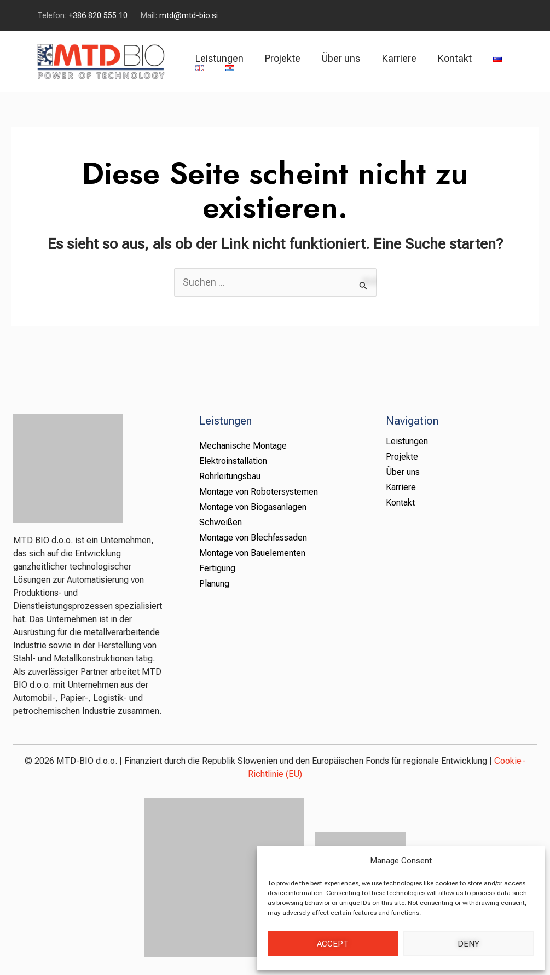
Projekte (280, 58)
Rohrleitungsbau (229, 476)
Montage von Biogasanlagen (252, 507)
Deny (468, 944)
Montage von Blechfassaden (253, 537)
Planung (214, 583)
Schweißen (220, 522)
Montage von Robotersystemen (258, 491)
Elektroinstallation (233, 461)
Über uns (336, 58)
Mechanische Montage (243, 445)
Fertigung (217, 568)
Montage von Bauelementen (252, 553)
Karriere (392, 58)
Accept (333, 944)
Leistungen (218, 58)
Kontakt (447, 58)
